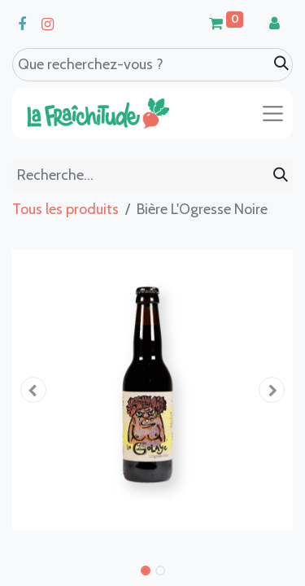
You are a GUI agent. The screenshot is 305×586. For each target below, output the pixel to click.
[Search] (281, 64)
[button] (33, 390)
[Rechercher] (280, 175)
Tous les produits (65, 209)
